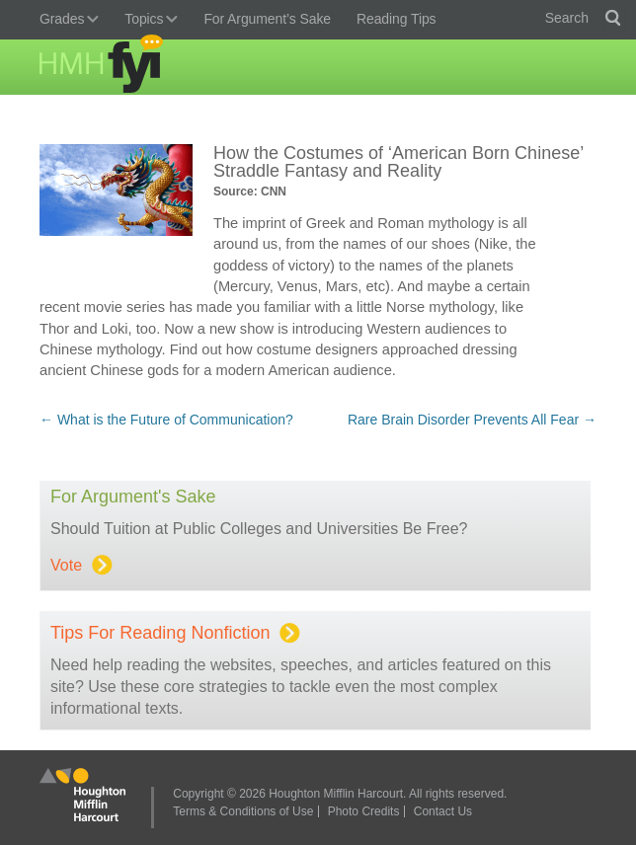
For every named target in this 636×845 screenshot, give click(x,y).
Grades (64, 21)
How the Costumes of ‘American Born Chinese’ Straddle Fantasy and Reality (398, 162)
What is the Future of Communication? (166, 419)
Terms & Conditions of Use (243, 811)
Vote (77, 565)
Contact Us (443, 811)
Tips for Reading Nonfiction (171, 633)
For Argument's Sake (133, 496)
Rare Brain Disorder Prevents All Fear (472, 419)
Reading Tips (397, 19)
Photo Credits (364, 811)
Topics (146, 21)
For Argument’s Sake (267, 19)
